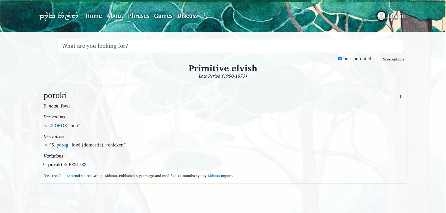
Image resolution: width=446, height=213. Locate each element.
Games (163, 15)
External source (77, 176)
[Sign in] (391, 16)
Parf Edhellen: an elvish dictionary (59, 16)
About (114, 15)
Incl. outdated (354, 58)
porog (62, 144)
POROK (59, 125)
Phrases (139, 15)
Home (93, 15)
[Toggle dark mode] (205, 16)
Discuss (187, 15)
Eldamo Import (220, 176)
